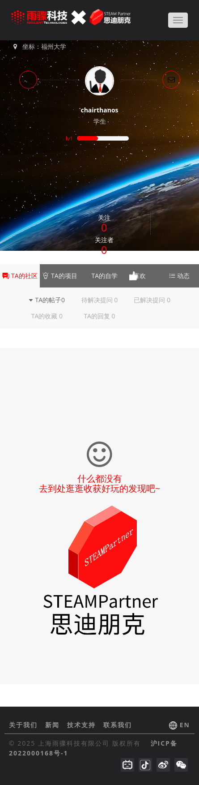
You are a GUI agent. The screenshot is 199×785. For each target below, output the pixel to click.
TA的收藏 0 (47, 316)
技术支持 (82, 725)
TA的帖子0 (47, 300)
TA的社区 (19, 275)
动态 (179, 275)
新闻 (53, 725)
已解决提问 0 (152, 300)
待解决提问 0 (99, 300)
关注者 (104, 246)
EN (185, 725)
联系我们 (117, 725)
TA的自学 (99, 275)
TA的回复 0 (99, 316)
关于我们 (24, 725)
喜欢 (139, 275)
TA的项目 (59, 275)
